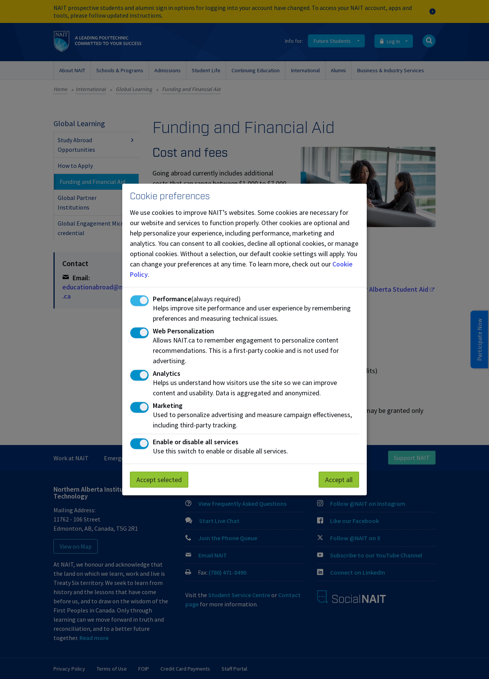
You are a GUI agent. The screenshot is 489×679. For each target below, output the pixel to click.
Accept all (339, 479)
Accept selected (159, 479)
